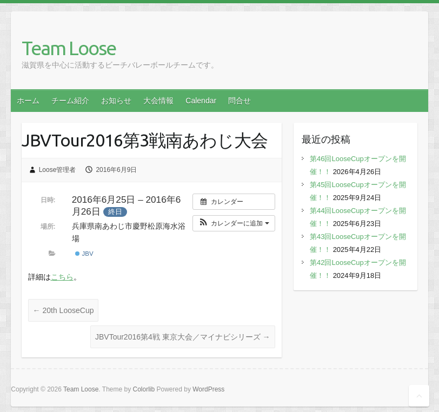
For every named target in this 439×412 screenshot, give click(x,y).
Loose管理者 (57, 170)
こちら (62, 277)
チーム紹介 (70, 100)
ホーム (28, 100)
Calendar (200, 100)
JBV (84, 253)
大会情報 (158, 100)
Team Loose (69, 48)
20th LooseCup (63, 310)
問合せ (239, 100)
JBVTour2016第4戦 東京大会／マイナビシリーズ (182, 337)
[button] (234, 223)
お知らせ (116, 100)
